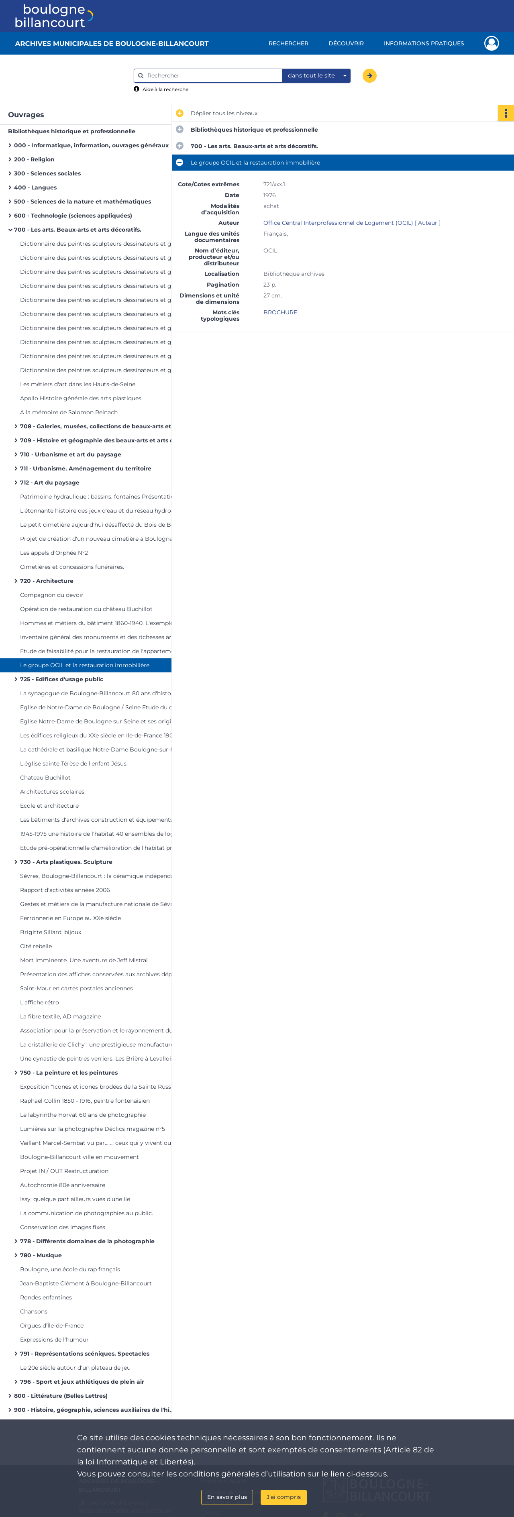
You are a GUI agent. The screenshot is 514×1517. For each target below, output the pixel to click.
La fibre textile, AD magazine (60, 1016)
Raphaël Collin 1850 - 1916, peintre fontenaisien (85, 1100)
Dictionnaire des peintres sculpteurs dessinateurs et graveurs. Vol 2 (100, 257)
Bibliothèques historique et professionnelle (71, 131)
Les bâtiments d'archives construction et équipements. (97, 819)
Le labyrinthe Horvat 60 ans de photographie (83, 1114)
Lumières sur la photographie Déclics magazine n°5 (92, 1128)
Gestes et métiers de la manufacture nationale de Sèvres (99, 904)
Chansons (33, 1311)
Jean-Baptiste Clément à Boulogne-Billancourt (86, 1283)
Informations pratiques (424, 43)
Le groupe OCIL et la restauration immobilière (84, 665)
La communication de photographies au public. (86, 1213)
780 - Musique (41, 1255)
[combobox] (316, 76)
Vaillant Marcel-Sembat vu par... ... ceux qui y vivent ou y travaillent (100, 1142)
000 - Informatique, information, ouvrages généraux (91, 145)
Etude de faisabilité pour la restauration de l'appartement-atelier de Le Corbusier (100, 651)
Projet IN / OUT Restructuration (64, 1171)
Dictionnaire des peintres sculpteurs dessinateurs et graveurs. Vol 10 (100, 370)
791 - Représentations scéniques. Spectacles (84, 1353)
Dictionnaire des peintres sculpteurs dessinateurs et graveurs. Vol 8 (100, 342)
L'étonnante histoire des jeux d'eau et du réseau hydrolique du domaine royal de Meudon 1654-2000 (100, 510)
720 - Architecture (46, 580)
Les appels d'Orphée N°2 (54, 552)
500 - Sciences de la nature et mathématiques (82, 201)
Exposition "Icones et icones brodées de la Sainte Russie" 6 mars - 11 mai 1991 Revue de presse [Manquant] (100, 1086)
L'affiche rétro (39, 1002)
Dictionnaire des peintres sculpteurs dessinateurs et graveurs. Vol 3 (100, 271)
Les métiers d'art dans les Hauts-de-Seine (77, 384)
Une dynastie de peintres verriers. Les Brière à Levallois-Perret (100, 1058)
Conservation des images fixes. (63, 1227)
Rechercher (288, 43)
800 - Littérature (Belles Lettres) (61, 1395)
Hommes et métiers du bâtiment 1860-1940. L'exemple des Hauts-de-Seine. (100, 623)
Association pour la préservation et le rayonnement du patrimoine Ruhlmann (100, 1030)
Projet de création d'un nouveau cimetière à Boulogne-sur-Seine (100, 538)
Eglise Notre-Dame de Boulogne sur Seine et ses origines (100, 721)
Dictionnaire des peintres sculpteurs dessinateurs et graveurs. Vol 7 (100, 328)
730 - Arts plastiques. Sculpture (66, 861)
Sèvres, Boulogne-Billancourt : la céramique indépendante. (100, 876)
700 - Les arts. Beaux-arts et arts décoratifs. (77, 229)
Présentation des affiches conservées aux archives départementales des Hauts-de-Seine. (100, 974)
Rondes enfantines (46, 1297)
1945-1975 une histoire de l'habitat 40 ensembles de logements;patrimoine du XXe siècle (100, 833)
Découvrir (346, 43)
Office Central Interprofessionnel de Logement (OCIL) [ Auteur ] (352, 222)
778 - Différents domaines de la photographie (87, 1241)
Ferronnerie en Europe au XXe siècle (70, 918)
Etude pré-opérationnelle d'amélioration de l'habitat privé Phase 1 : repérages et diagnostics (100, 847)
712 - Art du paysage (50, 482)
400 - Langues (35, 187)
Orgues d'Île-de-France (52, 1325)
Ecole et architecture (49, 805)
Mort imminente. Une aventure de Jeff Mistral (84, 960)
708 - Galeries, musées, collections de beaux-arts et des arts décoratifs (100, 426)
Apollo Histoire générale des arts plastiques (80, 398)
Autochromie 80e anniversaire (62, 1185)
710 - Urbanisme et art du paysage (70, 454)
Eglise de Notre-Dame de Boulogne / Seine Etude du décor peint (100, 707)
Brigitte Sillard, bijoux (50, 932)
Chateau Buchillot (45, 777)
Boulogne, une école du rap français (70, 1269)
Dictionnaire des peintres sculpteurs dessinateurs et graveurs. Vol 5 (100, 299)
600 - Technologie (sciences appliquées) (73, 215)
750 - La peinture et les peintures (69, 1072)
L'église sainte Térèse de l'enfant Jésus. (74, 763)
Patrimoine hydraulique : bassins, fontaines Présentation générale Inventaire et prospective (100, 496)
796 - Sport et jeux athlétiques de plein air (82, 1381)
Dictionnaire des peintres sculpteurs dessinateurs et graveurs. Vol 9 (100, 356)
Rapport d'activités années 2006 (65, 890)
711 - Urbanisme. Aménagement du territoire (85, 468)
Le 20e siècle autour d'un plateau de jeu (75, 1367)
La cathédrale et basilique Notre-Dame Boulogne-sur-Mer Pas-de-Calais (100, 749)
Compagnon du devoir (52, 595)
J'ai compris (284, 1497)
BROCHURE (280, 312)
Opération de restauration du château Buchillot (86, 609)
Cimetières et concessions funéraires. (72, 566)
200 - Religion (34, 159)
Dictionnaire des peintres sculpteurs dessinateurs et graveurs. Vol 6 (100, 314)
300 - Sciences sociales (47, 173)
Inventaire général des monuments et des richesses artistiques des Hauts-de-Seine (100, 637)
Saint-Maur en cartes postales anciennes (76, 988)
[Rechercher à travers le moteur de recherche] (212, 75)
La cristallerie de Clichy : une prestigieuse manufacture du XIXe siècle (100, 1044)
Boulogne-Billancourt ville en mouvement (79, 1157)
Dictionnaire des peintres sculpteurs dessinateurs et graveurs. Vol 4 (100, 285)
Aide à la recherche (165, 89)
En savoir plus (227, 1497)
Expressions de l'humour (54, 1339)
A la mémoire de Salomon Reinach (69, 412)
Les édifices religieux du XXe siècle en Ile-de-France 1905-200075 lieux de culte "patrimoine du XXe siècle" (100, 735)
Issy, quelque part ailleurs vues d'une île (75, 1199)
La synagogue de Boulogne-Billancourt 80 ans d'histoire (99, 693)
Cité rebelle (36, 946)
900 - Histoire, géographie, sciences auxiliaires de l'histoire (94, 1409)
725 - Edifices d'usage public (61, 679)
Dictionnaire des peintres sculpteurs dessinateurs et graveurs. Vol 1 (100, 243)
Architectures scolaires (52, 791)
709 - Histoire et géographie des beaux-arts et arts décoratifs (100, 440)
